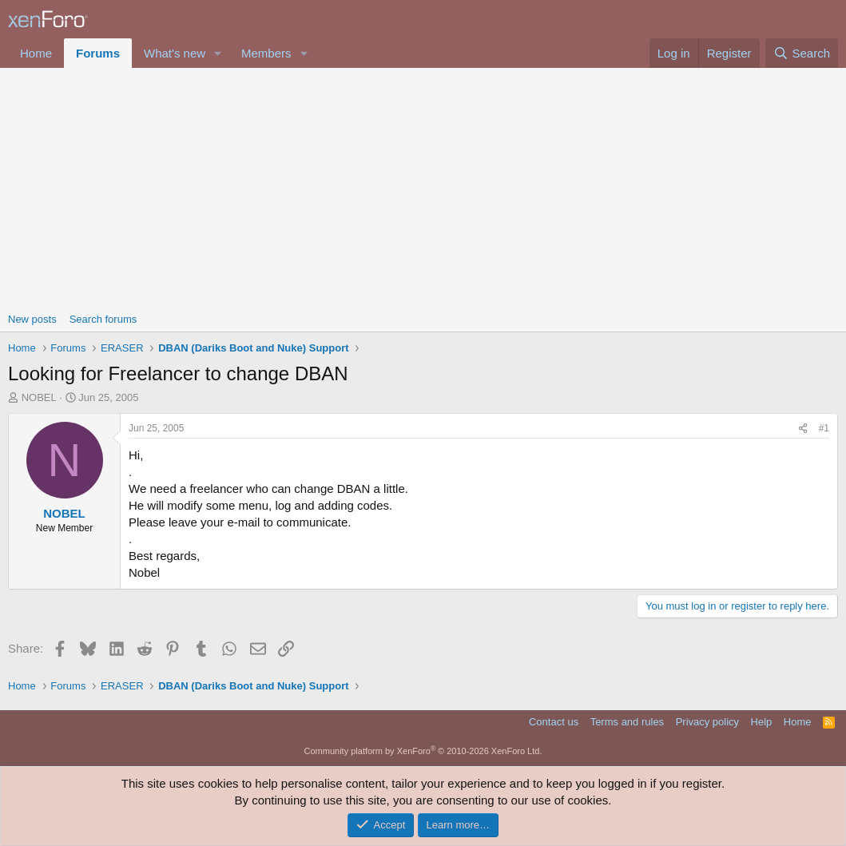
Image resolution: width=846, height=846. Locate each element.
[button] (218, 53)
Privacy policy (707, 722)
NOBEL (39, 397)
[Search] (801, 53)
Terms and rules (627, 722)
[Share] (802, 428)
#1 (824, 428)
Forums (98, 53)
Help (762, 722)
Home (36, 53)
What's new (174, 53)
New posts (32, 319)
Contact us (553, 722)
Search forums (103, 319)
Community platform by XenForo (423, 751)
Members (266, 53)
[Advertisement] (423, 188)
